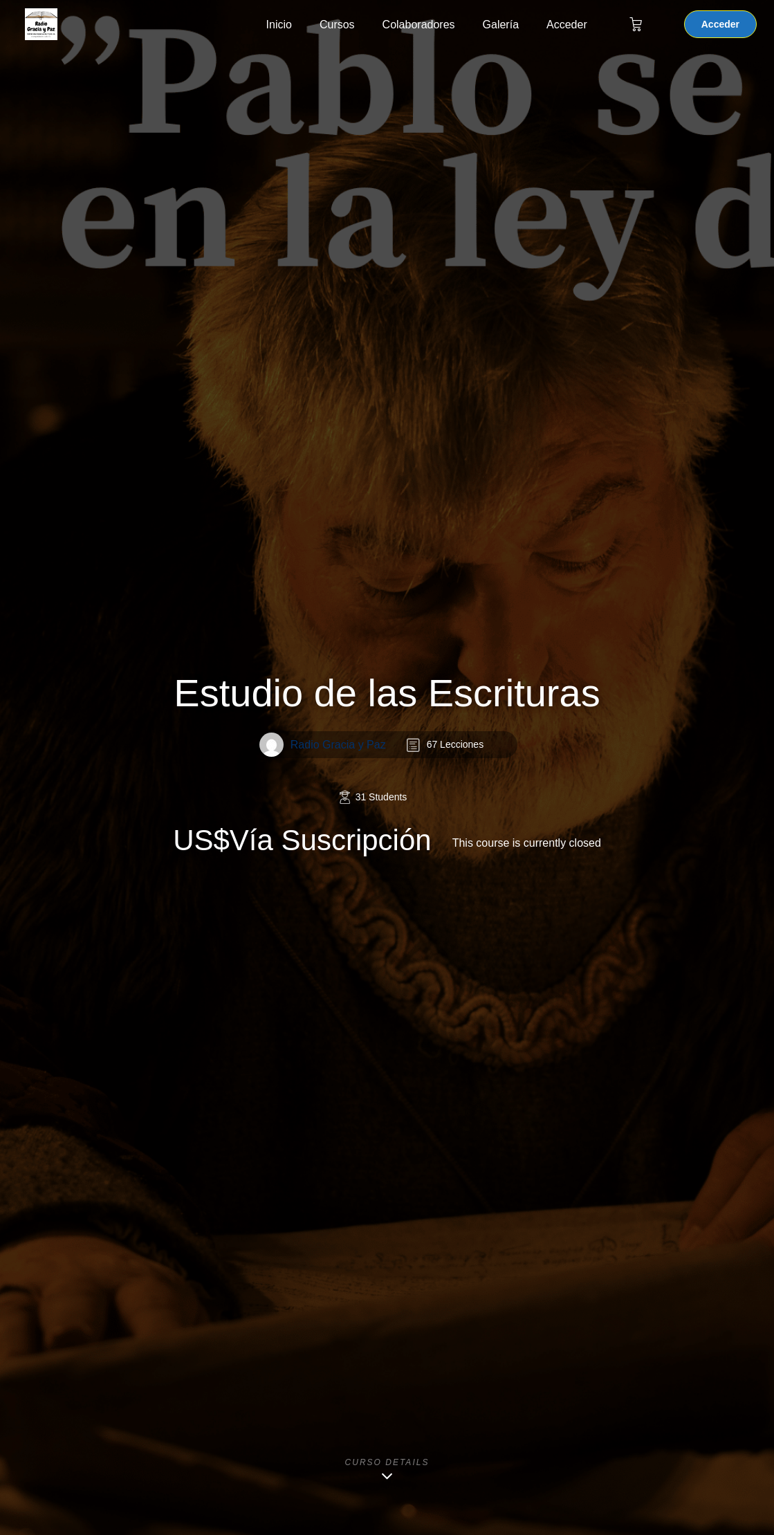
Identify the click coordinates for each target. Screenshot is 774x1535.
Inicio (279, 24)
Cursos (337, 24)
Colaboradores (419, 24)
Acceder (566, 24)
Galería (501, 24)
